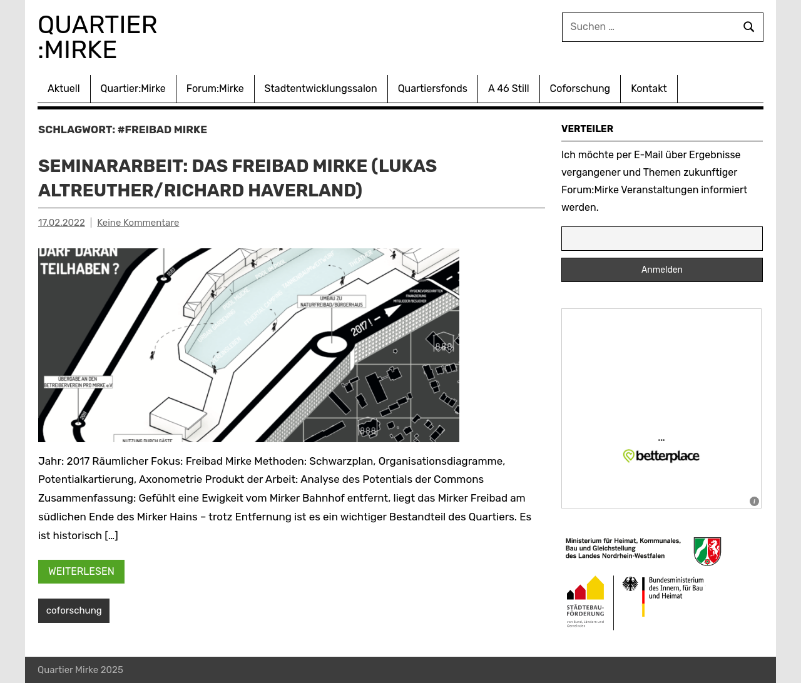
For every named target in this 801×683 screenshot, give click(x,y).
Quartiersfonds (432, 88)
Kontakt (649, 88)
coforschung (74, 610)
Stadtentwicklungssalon (321, 88)
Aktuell (64, 88)
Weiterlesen (81, 571)
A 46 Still (508, 88)
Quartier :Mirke (101, 37)
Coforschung (580, 88)
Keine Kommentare (138, 222)
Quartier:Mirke (133, 88)
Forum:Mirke (215, 88)
